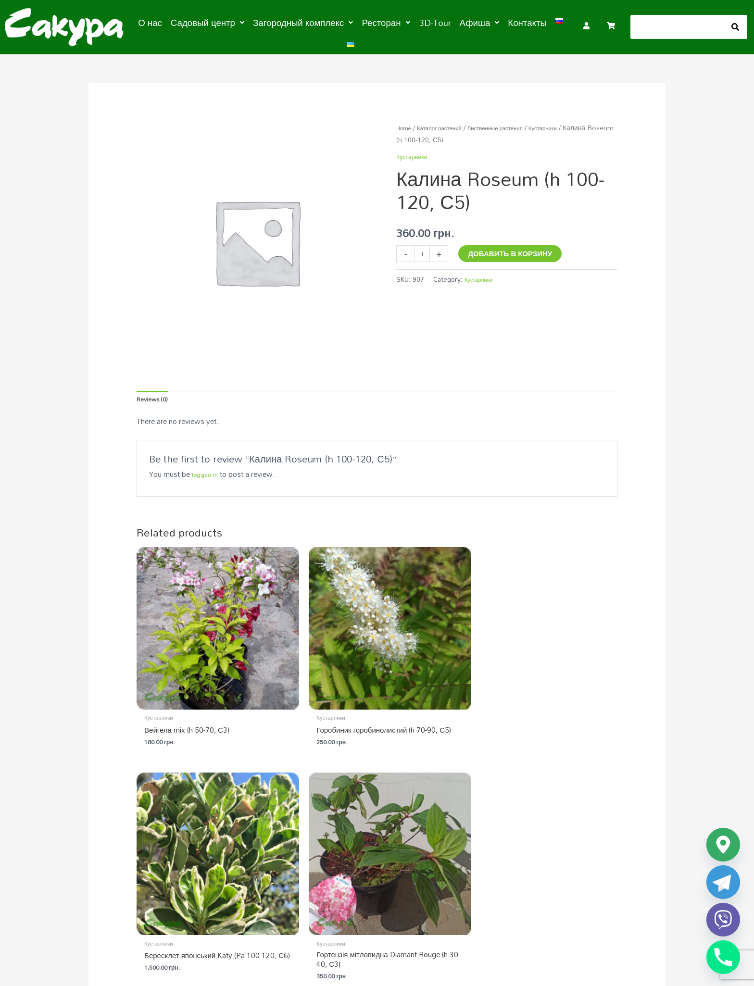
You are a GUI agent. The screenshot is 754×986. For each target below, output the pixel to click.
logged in (207, 472)
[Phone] (723, 957)
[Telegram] (723, 882)
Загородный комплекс (298, 22)
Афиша (456, 22)
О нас (163, 22)
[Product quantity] (424, 250)
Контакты (498, 22)
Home (405, 122)
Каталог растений (448, 122)
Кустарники (571, 122)
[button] (214, 22)
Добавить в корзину (513, 248)
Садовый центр (214, 22)
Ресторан (372, 22)
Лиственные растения (515, 122)
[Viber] (723, 919)
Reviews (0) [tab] (156, 395)
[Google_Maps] (723, 844)
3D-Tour (415, 22)
